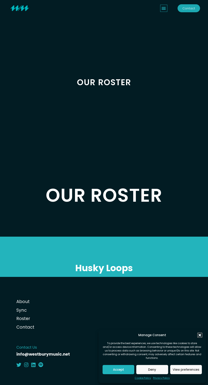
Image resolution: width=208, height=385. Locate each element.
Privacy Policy (161, 378)
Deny (152, 369)
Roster (23, 318)
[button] (200, 335)
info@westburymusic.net (43, 354)
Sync (21, 310)
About (23, 301)
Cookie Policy (143, 378)
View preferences (186, 369)
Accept (118, 369)
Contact (25, 327)
